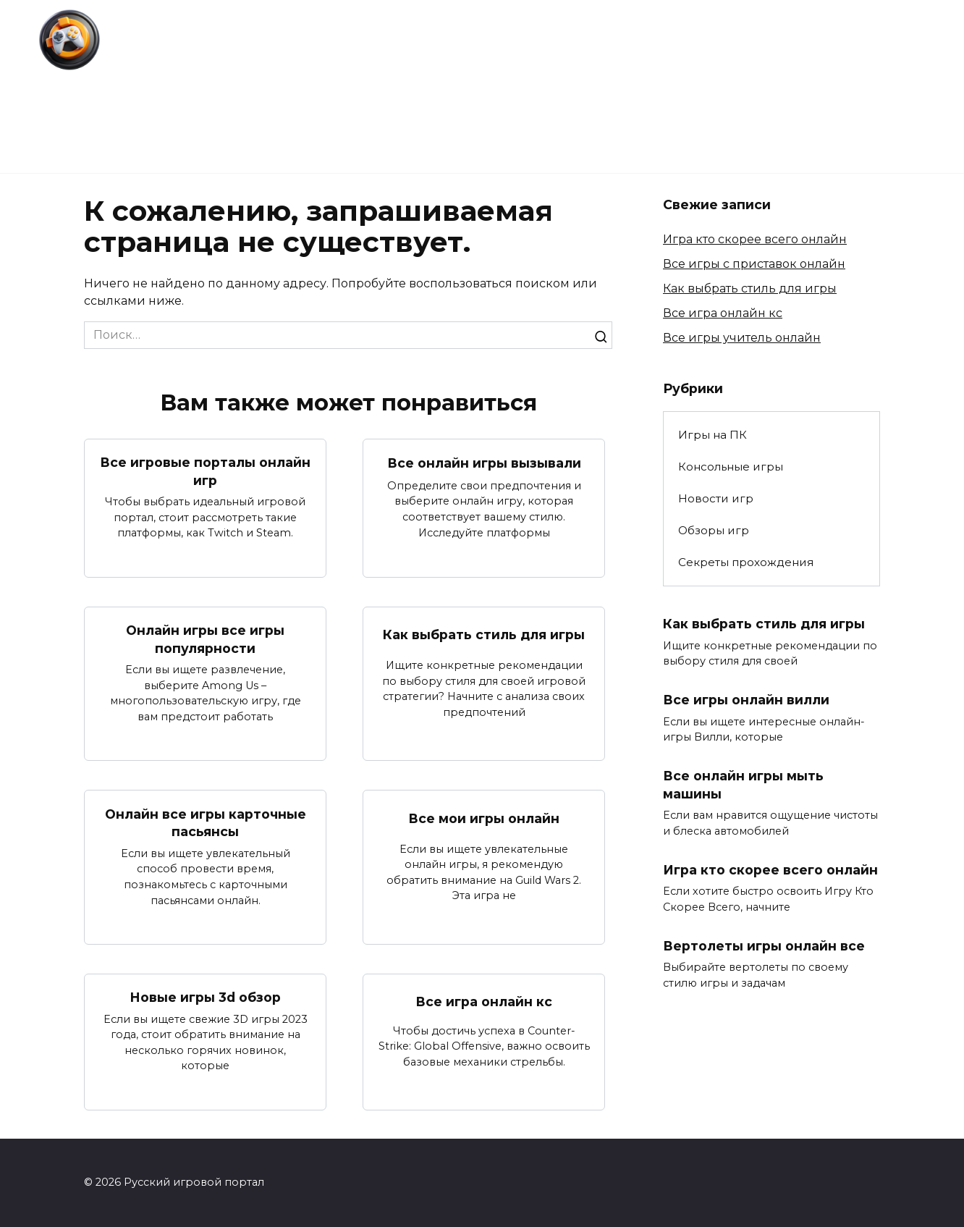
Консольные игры (874, 86)
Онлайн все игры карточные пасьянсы (205, 822)
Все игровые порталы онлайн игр (205, 471)
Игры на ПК (738, 86)
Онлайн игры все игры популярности (205, 639)
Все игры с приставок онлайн (754, 264)
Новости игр (310, 86)
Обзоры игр (432, 86)
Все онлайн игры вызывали (484, 463)
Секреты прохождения (587, 86)
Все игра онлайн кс (483, 1000)
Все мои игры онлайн (483, 818)
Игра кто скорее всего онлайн (755, 239)
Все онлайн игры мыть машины (743, 784)
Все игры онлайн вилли (746, 699)
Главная (212, 86)
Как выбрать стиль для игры (484, 634)
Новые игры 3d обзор (205, 997)
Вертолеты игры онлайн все (764, 945)
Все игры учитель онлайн (742, 338)
